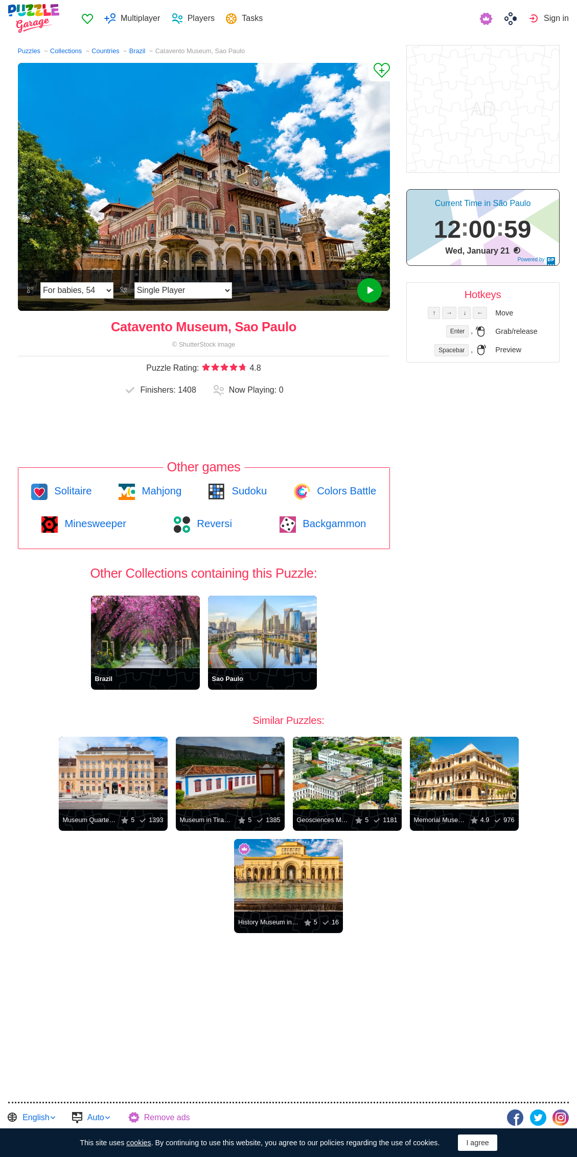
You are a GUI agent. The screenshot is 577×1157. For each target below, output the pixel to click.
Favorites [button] (87, 18)
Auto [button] (95, 1117)
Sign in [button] (556, 18)
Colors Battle (345, 490)
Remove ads (167, 1117)
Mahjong (160, 490)
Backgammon (333, 523)
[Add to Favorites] (379, 72)
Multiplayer (140, 18)
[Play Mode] (183, 290)
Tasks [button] (252, 18)
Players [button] (201, 18)
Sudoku (248, 490)
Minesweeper (94, 523)
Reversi (213, 523)
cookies (138, 1143)
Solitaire (72, 490)
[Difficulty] (76, 290)
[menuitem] (87, 18)
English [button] (35, 1117)
